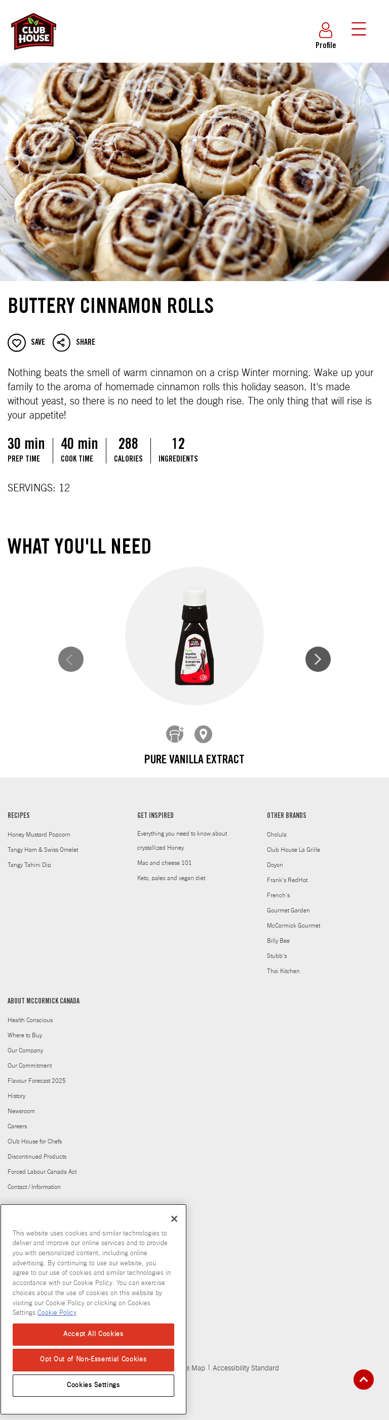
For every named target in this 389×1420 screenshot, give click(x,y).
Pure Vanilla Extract (105, 761)
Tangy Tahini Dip (29, 857)
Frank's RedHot (287, 872)
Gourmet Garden (288, 903)
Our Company (25, 1043)
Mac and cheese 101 (164, 855)
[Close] (174, 1219)
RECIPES (19, 808)
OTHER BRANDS (286, 808)
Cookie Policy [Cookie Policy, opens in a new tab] (56, 1313)
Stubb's (277, 948)
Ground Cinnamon (284, 761)
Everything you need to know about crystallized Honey (182, 833)
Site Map (191, 1360)
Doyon (275, 857)
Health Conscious (30, 1013)
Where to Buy (25, 1028)
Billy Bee (278, 933)
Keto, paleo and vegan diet (171, 870)
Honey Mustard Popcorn (39, 827)
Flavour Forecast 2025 (37, 1073)
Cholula (277, 827)
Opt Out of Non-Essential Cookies (93, 1359)
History (16, 1088)
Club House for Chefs (35, 1134)
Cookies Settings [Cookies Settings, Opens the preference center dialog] (93, 1385)
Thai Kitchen (283, 963)
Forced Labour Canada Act (42, 1164)
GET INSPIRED (155, 808)
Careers (17, 1119)
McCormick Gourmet (293, 918)
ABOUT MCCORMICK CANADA (44, 994)
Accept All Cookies (93, 1334)
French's (278, 888)
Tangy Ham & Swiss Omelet (43, 842)
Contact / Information (34, 1179)
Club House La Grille (293, 842)
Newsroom (21, 1104)
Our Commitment (30, 1058)
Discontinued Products (37, 1149)
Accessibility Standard (246, 1360)
